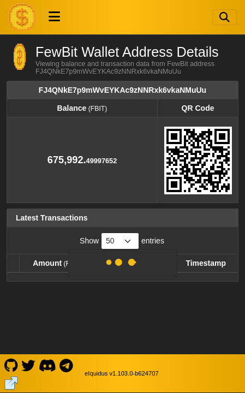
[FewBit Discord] (47, 364)
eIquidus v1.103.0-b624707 (122, 373)
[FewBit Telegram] (66, 364)
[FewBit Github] (11, 364)
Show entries (122, 241)
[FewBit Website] (11, 382)
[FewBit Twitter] (28, 364)
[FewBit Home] (21, 17)
